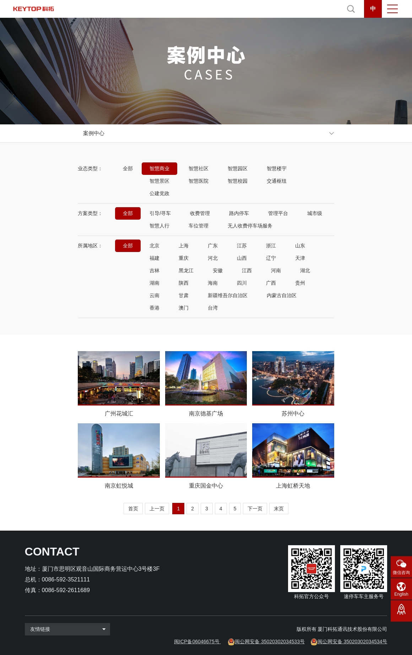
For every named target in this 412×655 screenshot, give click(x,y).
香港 (154, 308)
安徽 (218, 270)
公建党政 (159, 193)
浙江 (271, 245)
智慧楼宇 (277, 168)
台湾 (213, 308)
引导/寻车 (160, 213)
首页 (133, 508)
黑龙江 (186, 270)
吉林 (154, 270)
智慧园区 (238, 168)
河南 (276, 270)
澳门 (184, 308)
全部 (128, 168)
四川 (242, 283)
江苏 (242, 245)
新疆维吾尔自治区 (228, 295)
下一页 (255, 508)
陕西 (184, 283)
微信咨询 (401, 572)
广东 (213, 245)
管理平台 (278, 213)
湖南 (154, 283)
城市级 (314, 213)
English (401, 594)
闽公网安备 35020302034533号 (270, 641)
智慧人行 (159, 226)
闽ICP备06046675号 (196, 641)
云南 (154, 295)
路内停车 (239, 213)
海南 (213, 283)
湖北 (305, 270)
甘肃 (184, 295)
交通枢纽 (277, 181)
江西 (247, 270)
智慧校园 (238, 181)
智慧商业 (159, 168)
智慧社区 (198, 168)
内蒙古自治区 (282, 295)
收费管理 (200, 213)
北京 (154, 245)
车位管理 (198, 226)
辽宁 (271, 258)
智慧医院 (198, 181)
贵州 (300, 283)
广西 (271, 283)
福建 (154, 258)
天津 (300, 258)
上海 (184, 245)
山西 (242, 258)
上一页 (157, 508)
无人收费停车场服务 (250, 226)
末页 (279, 508)
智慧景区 (159, 181)
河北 (213, 258)
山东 (300, 245)
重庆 (184, 258)
